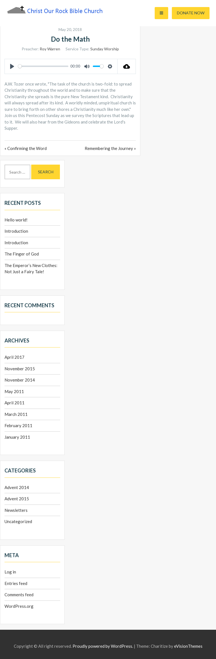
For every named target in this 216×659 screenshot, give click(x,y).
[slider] (43, 66)
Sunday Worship (104, 48)
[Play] (12, 66)
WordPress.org (18, 606)
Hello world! (16, 219)
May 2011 (14, 391)
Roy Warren (50, 48)
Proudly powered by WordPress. (103, 646)
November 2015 (19, 368)
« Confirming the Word (25, 148)
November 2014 (19, 379)
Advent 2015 (16, 498)
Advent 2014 (16, 487)
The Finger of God (21, 253)
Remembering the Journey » (110, 148)
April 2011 (14, 402)
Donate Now (190, 12)
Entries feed (15, 583)
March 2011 (16, 414)
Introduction (16, 231)
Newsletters (16, 510)
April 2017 (14, 357)
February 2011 (18, 425)
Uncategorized (18, 521)
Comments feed (18, 594)
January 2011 (17, 437)
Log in (10, 571)
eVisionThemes (188, 646)
